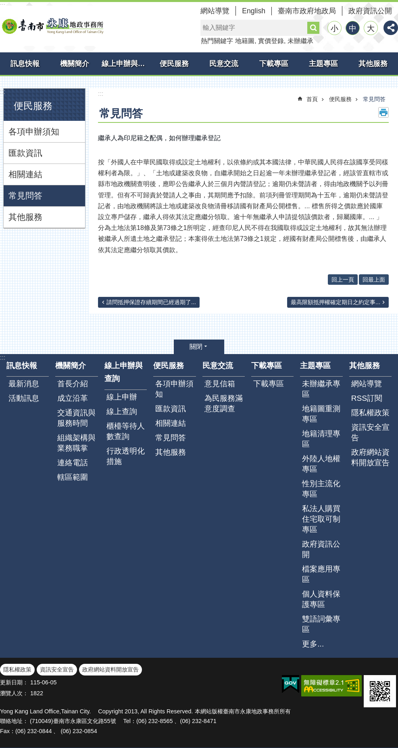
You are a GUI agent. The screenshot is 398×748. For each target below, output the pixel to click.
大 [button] (371, 28)
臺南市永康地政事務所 (52, 26)
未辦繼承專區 (321, 388)
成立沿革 (72, 398)
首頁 (312, 99)
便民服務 (174, 64)
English (253, 11)
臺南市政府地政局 (307, 11)
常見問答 (25, 195)
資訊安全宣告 (370, 432)
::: (2, 91)
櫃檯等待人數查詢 (125, 431)
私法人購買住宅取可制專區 (321, 519)
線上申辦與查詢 (125, 64)
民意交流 (223, 64)
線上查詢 (121, 411)
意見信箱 (219, 383)
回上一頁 (342, 279)
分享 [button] (390, 28)
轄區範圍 (72, 477)
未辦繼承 (300, 40)
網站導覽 (214, 11)
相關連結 (25, 174)
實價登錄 (271, 40)
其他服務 (373, 64)
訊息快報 (25, 64)
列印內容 (383, 112)
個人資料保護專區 (321, 599)
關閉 (196, 346)
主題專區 (323, 64)
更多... (313, 644)
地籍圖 (244, 40)
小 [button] (334, 28)
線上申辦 (121, 397)
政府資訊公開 (370, 11)
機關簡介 (74, 64)
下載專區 (273, 64)
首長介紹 (72, 383)
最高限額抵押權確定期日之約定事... (335, 302)
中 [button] (352, 28)
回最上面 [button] (374, 279)
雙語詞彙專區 (321, 624)
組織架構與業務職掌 (76, 442)
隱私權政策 (370, 412)
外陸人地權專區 (321, 463)
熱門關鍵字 (217, 40)
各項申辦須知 (33, 131)
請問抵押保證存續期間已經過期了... (151, 302)
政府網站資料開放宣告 (370, 457)
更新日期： (14, 682)
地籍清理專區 (321, 438)
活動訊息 (23, 398)
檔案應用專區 (321, 574)
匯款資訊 (25, 152)
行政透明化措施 (125, 456)
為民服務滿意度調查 (223, 403)
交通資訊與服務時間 (76, 417)
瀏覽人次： (14, 693)
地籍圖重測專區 (321, 413)
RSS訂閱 (366, 398)
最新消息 (23, 383)
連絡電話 (72, 462)
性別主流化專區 (321, 488)
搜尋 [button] (313, 28)
